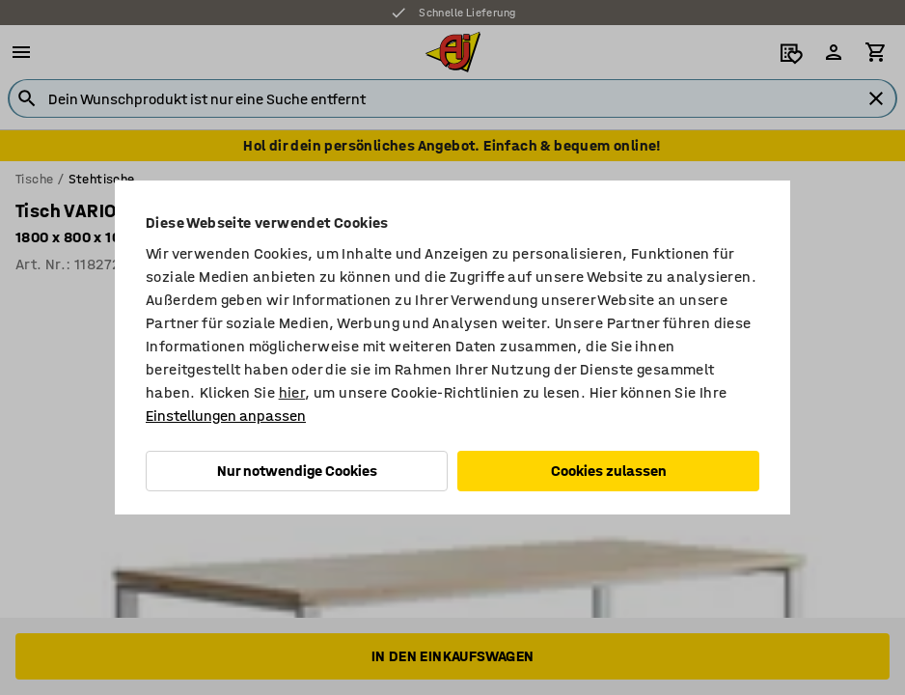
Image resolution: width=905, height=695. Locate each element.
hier (292, 392)
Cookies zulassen (609, 470)
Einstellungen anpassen (226, 415)
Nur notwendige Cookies (297, 470)
